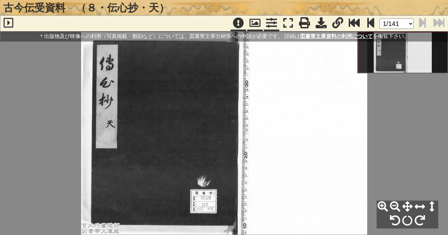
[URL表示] (337, 23)
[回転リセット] (407, 221)
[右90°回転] (420, 221)
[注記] (238, 23)
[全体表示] (407, 207)
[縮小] (395, 207)
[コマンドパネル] (271, 23)
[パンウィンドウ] (255, 23)
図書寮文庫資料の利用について (336, 36)
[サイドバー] (8, 23)
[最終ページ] (354, 23)
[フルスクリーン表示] (288, 23)
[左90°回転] (395, 221)
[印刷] (304, 23)
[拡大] (383, 207)
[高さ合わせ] (432, 207)
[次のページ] (371, 23)
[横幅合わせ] (420, 207)
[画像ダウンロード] (321, 23)
